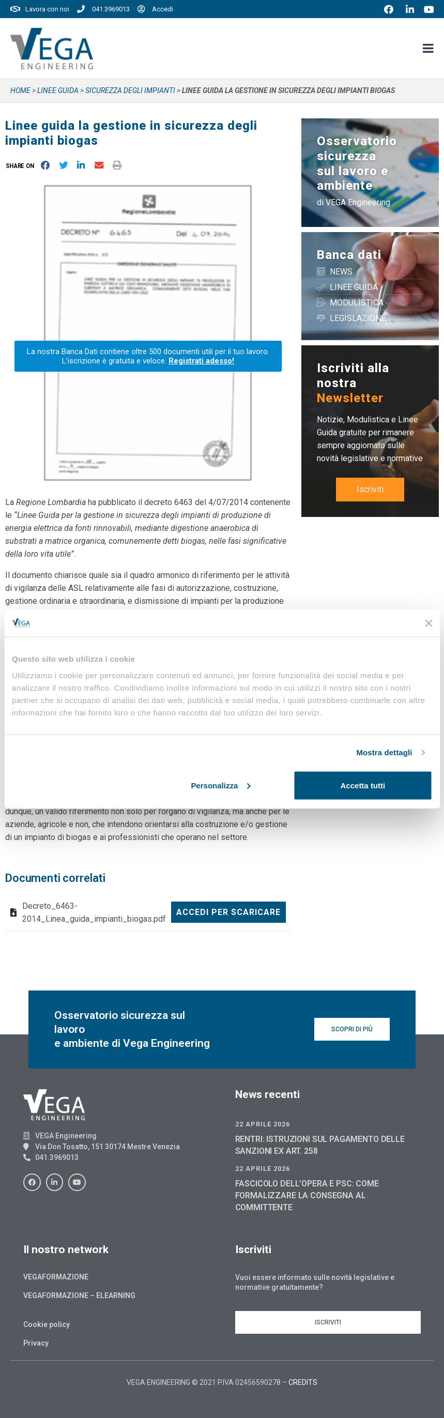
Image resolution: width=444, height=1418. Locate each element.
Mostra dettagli (384, 752)
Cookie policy (46, 1324)
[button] (22, 166)
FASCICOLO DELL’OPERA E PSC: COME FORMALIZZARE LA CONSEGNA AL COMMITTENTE (307, 1195)
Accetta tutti (363, 785)
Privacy (36, 1343)
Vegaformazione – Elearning (79, 1295)
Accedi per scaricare (228, 912)
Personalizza (220, 785)
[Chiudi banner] (428, 623)
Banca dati (349, 255)
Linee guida (58, 90)
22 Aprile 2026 (262, 1124)
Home (20, 90)
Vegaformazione (55, 1277)
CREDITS (302, 1382)
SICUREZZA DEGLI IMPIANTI (130, 90)
